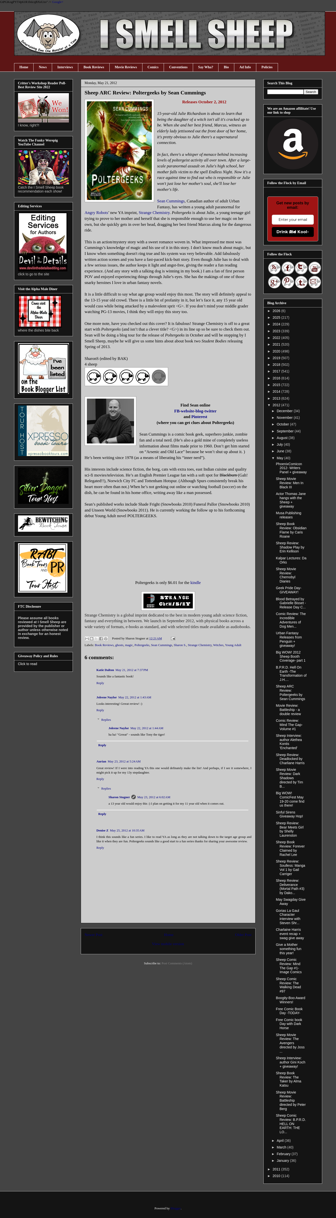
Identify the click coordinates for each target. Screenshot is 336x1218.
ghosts (119, 645)
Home (24, 67)
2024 (277, 324)
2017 (277, 371)
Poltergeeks (142, 645)
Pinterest (199, 416)
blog (199, 411)
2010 (277, 1176)
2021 (277, 344)
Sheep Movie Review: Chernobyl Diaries (286, 575)
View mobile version (168, 944)
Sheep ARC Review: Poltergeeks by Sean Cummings (290, 692)
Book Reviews (93, 67)
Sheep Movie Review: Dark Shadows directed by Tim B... (289, 778)
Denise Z (103, 830)
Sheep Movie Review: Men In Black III (289, 483)
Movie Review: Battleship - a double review (288, 710)
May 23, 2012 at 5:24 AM (124, 761)
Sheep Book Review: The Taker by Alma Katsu (288, 1079)
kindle (195, 582)
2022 (277, 338)
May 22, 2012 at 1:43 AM (134, 697)
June (281, 451)
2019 (277, 358)
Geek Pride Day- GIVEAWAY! (288, 590)
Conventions (178, 67)
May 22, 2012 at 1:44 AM (146, 728)
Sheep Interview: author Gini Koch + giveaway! (290, 1062)
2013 (277, 398)
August (282, 438)
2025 (277, 317)
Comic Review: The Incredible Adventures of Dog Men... (291, 620)
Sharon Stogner (119, 797)
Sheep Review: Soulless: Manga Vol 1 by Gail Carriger (290, 867)
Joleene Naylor (107, 697)
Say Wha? (205, 67)
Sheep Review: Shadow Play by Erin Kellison (290, 547)
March (282, 1147)
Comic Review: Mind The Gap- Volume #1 (289, 725)
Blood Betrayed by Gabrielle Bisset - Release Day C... (291, 603)
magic (129, 645)
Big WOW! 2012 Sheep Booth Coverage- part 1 (290, 656)
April (281, 1141)
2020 (277, 351)
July (280, 444)
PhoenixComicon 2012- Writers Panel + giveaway (291, 468)
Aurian (101, 761)
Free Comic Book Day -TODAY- (289, 1011)
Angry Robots (96, 212)
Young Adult (233, 645)
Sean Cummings (161, 645)
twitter (211, 411)
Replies (106, 720)
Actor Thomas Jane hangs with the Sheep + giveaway (291, 500)
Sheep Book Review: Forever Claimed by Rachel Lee (290, 848)
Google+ (57, 2)
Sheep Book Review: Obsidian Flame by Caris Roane (291, 530)
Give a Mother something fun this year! (288, 949)
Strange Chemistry (154, 212)
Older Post (243, 935)
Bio (226, 67)
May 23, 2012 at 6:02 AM (153, 797)
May (280, 458)
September (286, 431)
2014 (277, 391)
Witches (218, 645)
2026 (277, 311)
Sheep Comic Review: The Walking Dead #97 (288, 985)
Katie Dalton (105, 670)
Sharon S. (180, 645)
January (283, 1161)
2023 (277, 331)
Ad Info (245, 67)
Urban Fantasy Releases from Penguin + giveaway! (289, 639)
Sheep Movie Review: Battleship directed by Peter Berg (291, 1100)
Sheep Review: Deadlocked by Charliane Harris (290, 759)
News (43, 67)
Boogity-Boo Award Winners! (290, 1000)
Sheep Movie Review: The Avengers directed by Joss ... (290, 1043)
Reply (100, 683)
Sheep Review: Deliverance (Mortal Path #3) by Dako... (290, 887)
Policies (267, 67)
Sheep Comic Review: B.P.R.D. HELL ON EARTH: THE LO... (291, 1123)
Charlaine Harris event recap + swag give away (290, 934)
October (283, 424)
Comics (153, 67)
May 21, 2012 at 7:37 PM (132, 670)
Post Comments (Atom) (176, 963)
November (285, 418)
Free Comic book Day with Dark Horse (289, 1024)
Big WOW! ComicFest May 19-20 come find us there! (290, 799)
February (284, 1154)
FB (177, 411)
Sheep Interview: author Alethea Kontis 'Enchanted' (289, 742)
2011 (277, 1169)
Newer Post (93, 935)
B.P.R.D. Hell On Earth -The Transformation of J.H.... (291, 673)
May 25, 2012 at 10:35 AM (127, 830)
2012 (277, 405)
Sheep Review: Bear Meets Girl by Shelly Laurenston (289, 829)
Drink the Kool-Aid (293, 231)
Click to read (27, 664)
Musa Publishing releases (288, 515)
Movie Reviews (126, 67)
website (187, 411)
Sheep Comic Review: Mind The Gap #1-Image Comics (288, 966)
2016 (277, 378)
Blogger (176, 1208)
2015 (277, 385)
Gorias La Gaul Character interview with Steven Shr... (288, 917)
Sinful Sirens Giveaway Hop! (289, 814)
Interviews (65, 67)
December (285, 411)
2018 (277, 365)
